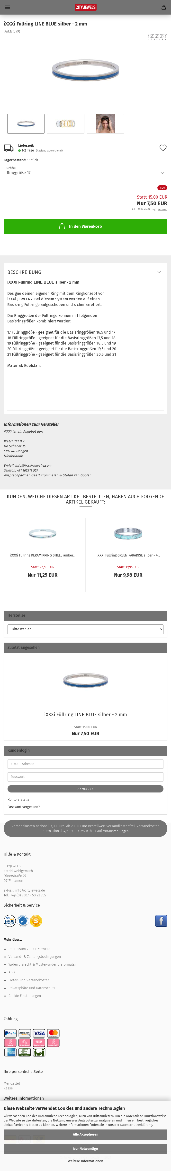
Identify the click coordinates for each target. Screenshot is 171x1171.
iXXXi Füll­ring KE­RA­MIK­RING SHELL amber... (42, 555)
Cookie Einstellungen (25, 996)
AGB (12, 972)
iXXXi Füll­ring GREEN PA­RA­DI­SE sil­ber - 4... (128, 555)
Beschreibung (24, 272)
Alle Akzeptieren (85, 1134)
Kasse (8, 1088)
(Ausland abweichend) (49, 150)
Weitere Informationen (85, 1161)
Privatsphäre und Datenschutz (32, 988)
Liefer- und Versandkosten (29, 980)
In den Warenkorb (80, 226)
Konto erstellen (19, 800)
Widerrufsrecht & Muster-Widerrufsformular (42, 964)
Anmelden (86, 789)
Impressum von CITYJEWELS (29, 949)
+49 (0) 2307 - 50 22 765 (28, 895)
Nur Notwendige (85, 1149)
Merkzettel (12, 1083)
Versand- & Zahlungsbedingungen (35, 957)
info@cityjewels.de (30, 890)
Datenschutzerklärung (136, 1125)
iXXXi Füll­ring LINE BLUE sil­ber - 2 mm (85, 714)
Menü (7, 7)
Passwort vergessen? (24, 807)
